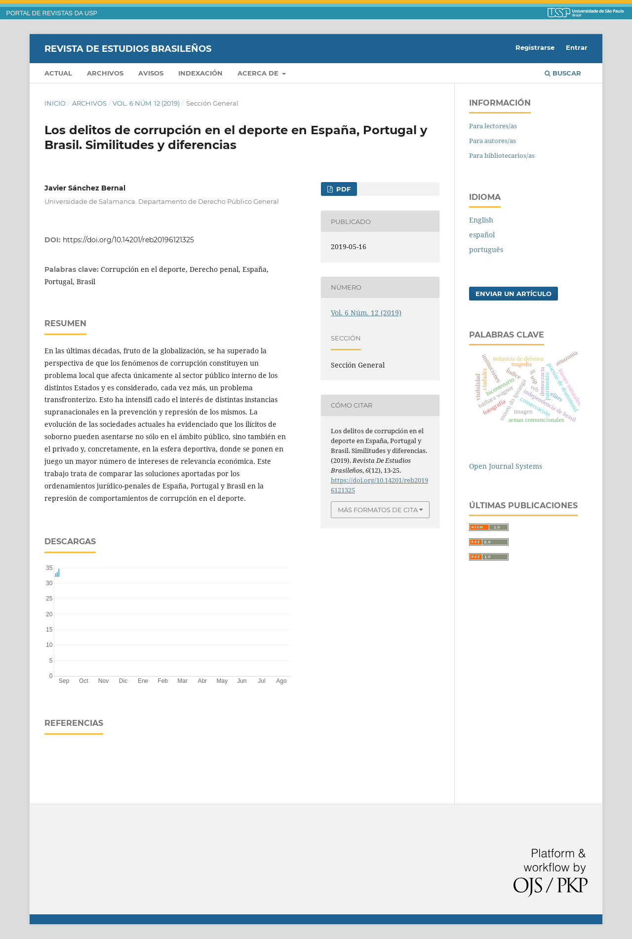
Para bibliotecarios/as (502, 155)
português (486, 249)
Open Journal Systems (505, 466)
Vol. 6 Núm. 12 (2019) (146, 103)
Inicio (55, 103)
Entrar (577, 47)
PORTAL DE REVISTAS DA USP (51, 13)
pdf (342, 189)
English (481, 220)
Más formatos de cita (378, 510)
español (482, 234)
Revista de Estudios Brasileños (127, 48)
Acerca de (258, 73)
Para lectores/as (493, 125)
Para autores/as (492, 140)
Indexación (200, 73)
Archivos (105, 73)
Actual (58, 73)
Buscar (563, 73)
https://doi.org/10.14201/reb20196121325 (128, 239)
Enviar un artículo (513, 294)
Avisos (150, 73)
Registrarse (534, 47)
